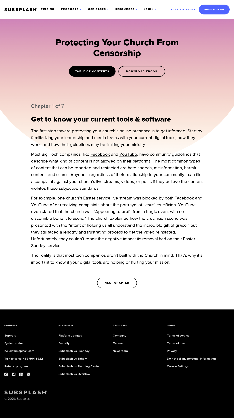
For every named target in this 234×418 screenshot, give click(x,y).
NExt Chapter (117, 283)
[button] (71, 9)
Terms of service (178, 337)
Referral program (16, 368)
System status (13, 344)
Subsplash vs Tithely (72, 360)
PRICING (47, 9)
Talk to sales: (23, 360)
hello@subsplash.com (19, 352)
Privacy (172, 352)
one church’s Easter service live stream (94, 198)
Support (10, 337)
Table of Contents (92, 71)
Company (119, 337)
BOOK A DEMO (214, 9)
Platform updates (70, 337)
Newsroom (120, 352)
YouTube (128, 154)
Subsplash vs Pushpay (74, 352)
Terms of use (176, 344)
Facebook (100, 154)
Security (64, 344)
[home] (20, 9)
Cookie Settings (178, 368)
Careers (118, 344)
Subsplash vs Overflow (74, 375)
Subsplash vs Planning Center (79, 368)
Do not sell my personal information (191, 360)
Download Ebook (141, 71)
